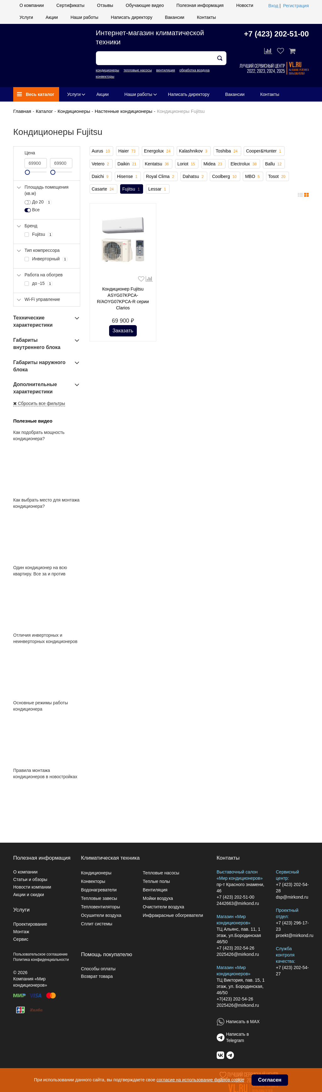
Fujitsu (131, 189)
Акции (52, 17)
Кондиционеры (74, 111)
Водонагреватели (99, 889)
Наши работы (84, 17)
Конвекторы (93, 881)
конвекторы (105, 76)
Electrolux (244, 164)
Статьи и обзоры (30, 879)
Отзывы (105, 5)
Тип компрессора (42, 250)
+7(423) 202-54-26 (235, 998)
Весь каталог (35, 94)
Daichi (101, 177)
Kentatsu (157, 164)
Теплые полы (156, 881)
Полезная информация (200, 5)
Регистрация (296, 5)
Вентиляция (155, 889)
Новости (244, 5)
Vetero (101, 164)
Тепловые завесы (99, 898)
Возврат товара (97, 976)
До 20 (38, 202)
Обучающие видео (145, 5)
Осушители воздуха (101, 915)
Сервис (20, 939)
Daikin (127, 164)
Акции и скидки (28, 894)
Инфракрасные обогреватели (173, 915)
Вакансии (174, 17)
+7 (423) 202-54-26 (235, 948)
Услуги (26, 17)
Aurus (101, 151)
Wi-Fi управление (42, 299)
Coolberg (225, 177)
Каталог (44, 111)
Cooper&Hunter (264, 151)
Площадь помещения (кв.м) (47, 190)
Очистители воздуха (163, 906)
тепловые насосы (138, 70)
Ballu (274, 164)
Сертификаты (70, 5)
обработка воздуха (194, 70)
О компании (31, 5)
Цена (30, 152)
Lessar (157, 189)
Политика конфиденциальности (41, 959)
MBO (253, 177)
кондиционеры (107, 70)
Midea (213, 164)
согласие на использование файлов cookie (200, 1079)
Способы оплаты (98, 968)
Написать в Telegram (237, 1037)
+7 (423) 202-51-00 (276, 34)
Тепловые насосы (161, 872)
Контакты (206, 17)
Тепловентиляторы (100, 906)
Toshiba (227, 151)
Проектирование (30, 924)
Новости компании (32, 887)
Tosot (277, 177)
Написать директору (132, 17)
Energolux (158, 151)
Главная (22, 111)
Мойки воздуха (158, 898)
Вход (273, 5)
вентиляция (165, 70)
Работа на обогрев (44, 274)
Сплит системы (97, 923)
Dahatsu (194, 177)
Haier (127, 151)
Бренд (31, 225)
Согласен (269, 1080)
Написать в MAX (243, 1021)
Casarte (103, 189)
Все (32, 210)
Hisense (128, 177)
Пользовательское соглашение (40, 954)
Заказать (123, 330)
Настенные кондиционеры (123, 111)
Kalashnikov (193, 151)
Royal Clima (160, 177)
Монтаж (21, 931)
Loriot (186, 164)
